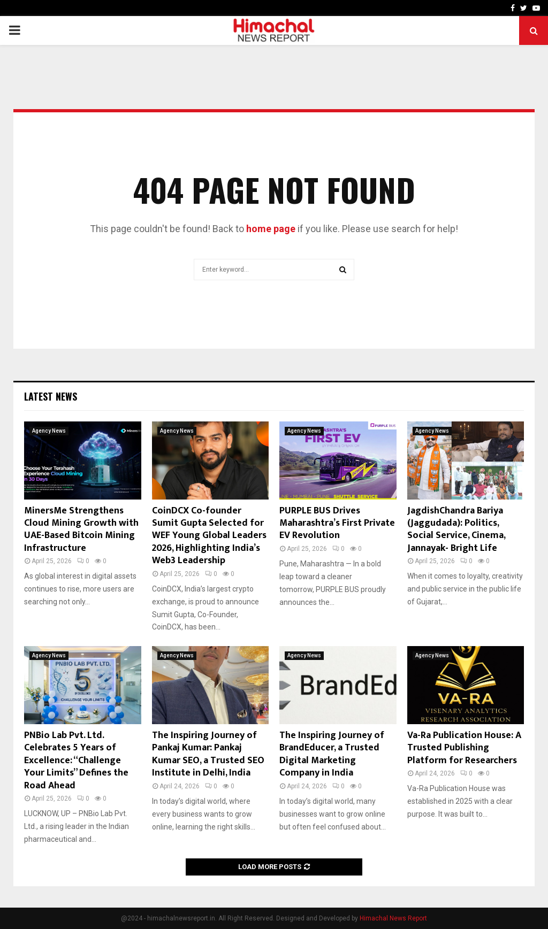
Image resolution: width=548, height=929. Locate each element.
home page (270, 228)
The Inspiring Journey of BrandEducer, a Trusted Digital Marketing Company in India (331, 754)
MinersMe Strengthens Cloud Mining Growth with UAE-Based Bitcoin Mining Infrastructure (81, 529)
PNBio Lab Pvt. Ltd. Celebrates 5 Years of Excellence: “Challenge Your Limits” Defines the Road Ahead (76, 760)
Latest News (50, 396)
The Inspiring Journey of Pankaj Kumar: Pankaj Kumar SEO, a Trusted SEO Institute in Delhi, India (208, 754)
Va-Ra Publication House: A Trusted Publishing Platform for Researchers (464, 748)
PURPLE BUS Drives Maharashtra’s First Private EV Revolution (337, 523)
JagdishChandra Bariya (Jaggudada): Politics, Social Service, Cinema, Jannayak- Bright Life (456, 529)
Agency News (49, 431)
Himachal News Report (393, 918)
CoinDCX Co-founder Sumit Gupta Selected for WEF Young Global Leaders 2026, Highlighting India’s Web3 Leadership (209, 536)
